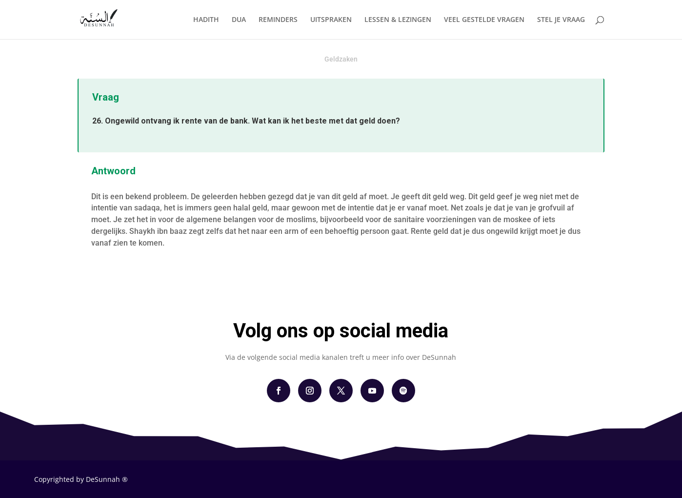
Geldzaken (341, 59)
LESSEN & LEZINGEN (397, 20)
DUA (239, 20)
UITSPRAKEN (331, 20)
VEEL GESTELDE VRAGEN (484, 20)
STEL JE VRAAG (561, 20)
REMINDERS (278, 20)
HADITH (206, 20)
